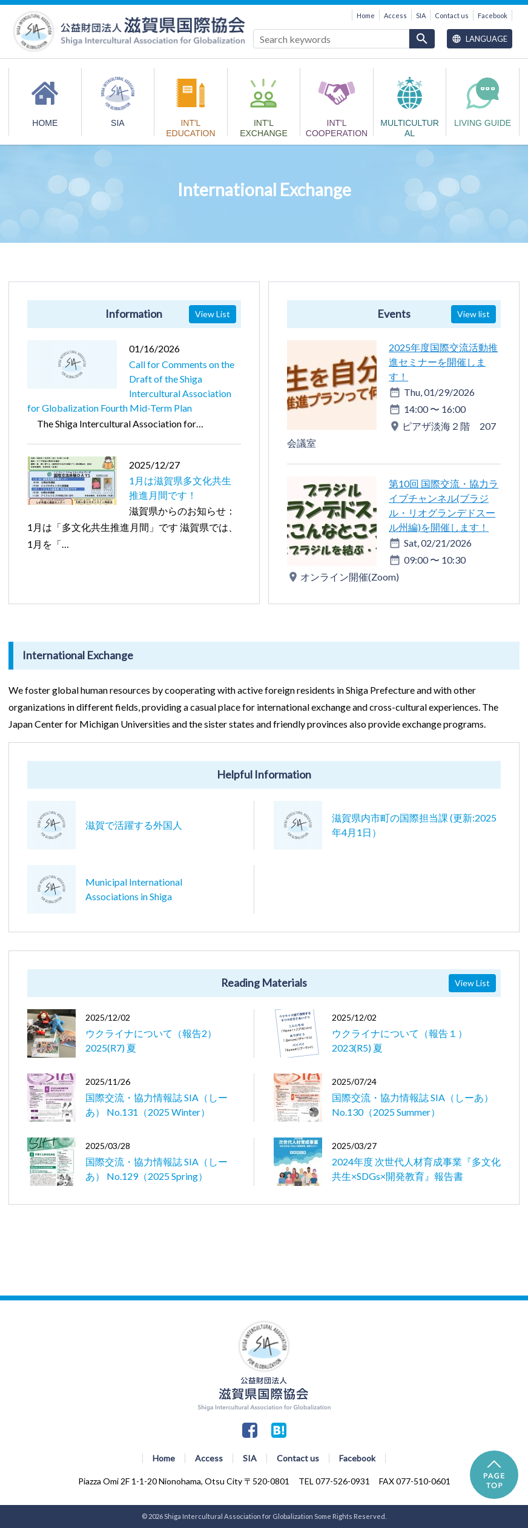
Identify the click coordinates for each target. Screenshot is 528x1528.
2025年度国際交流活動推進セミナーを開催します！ (443, 361)
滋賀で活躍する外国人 (133, 825)
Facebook (492, 15)
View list (473, 314)
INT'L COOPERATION (337, 127)
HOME (45, 123)
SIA (421, 15)
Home (366, 15)
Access (395, 15)
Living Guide (482, 123)
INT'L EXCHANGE (264, 127)
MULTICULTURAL (409, 127)
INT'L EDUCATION (190, 127)
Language (479, 39)
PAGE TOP (494, 1475)
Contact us (452, 15)
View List (212, 314)
